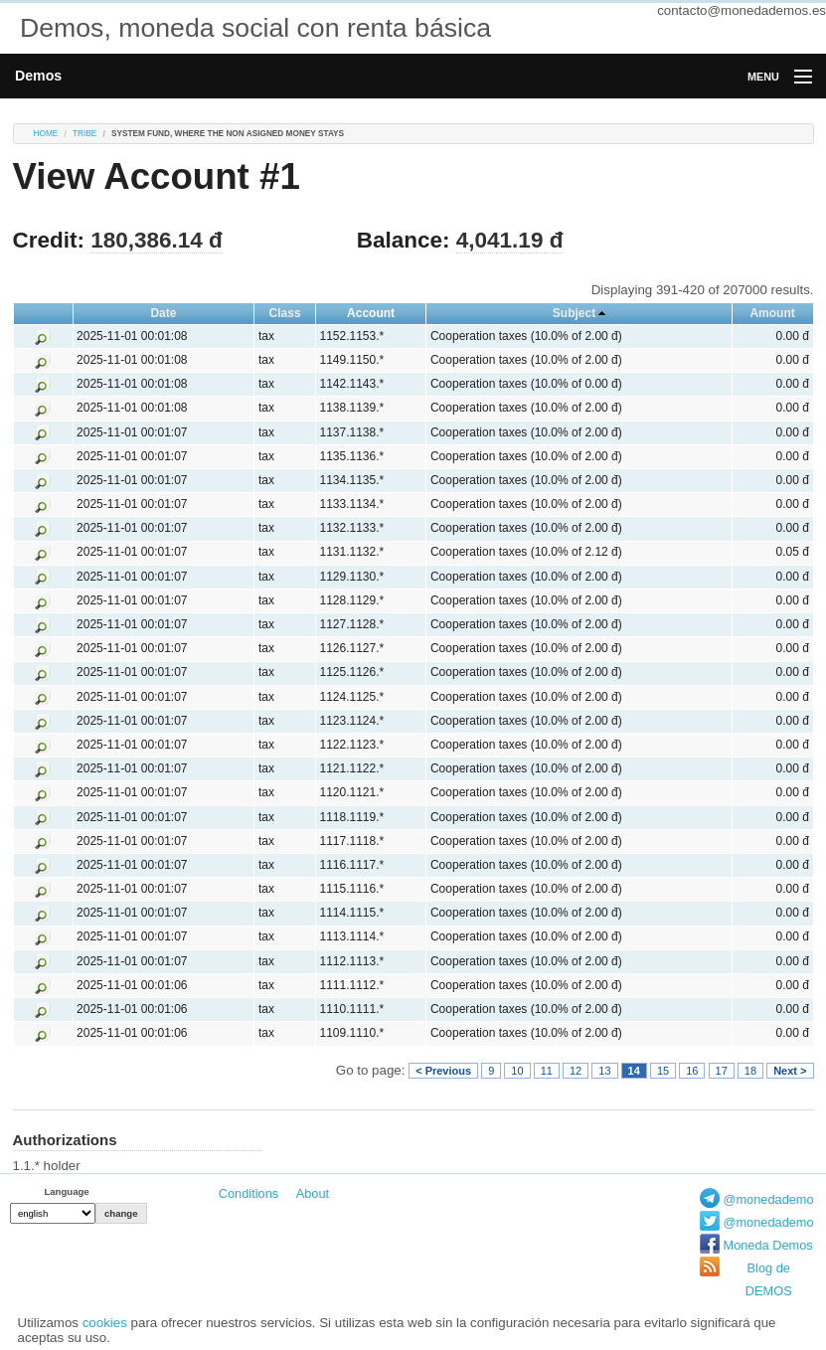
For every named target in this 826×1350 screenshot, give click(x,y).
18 (750, 1071)
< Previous (443, 1071)
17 (722, 1071)
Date (163, 313)
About (312, 1193)
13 (604, 1071)
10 (517, 1071)
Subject (574, 313)
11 (547, 1071)
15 (663, 1071)
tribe (84, 133)
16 (692, 1071)
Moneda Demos (767, 1245)
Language (66, 1191)
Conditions (248, 1193)
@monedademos (771, 1199)
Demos (38, 76)
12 (575, 1071)
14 (634, 1071)
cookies (105, 1322)
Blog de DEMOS (768, 1279)
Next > (789, 1071)
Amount (771, 313)
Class (285, 313)
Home (46, 133)
